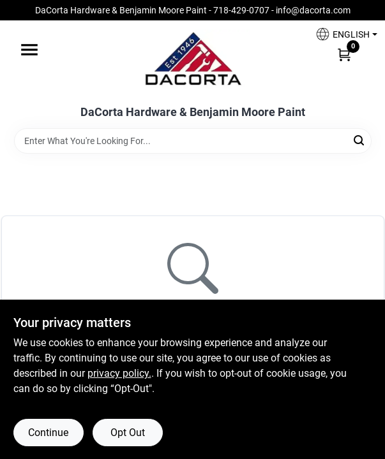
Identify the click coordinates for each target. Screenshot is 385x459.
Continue (48, 432)
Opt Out (127, 432)
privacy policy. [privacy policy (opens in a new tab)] (119, 373)
